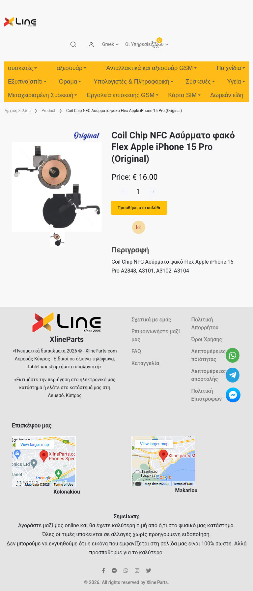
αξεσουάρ (71, 68)
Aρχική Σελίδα (18, 110)
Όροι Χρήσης (206, 339)
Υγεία (236, 81)
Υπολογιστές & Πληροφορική (133, 81)
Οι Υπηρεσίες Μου (144, 44)
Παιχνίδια (231, 68)
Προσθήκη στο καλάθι (139, 207)
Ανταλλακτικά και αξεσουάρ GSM (151, 68)
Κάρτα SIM (184, 95)
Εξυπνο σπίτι (27, 81)
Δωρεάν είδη (226, 95)
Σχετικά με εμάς (151, 319)
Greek (108, 44)
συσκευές (22, 68)
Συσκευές (200, 81)
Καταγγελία (145, 363)
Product (48, 110)
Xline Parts (156, 582)
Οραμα (70, 81)
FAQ (136, 351)
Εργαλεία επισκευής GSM (122, 95)
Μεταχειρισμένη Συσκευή (42, 95)
